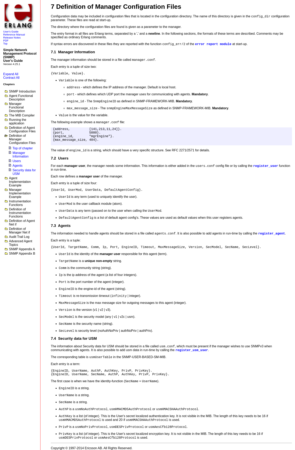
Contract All (11, 77)
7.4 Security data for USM (74, 338)
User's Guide (11, 31)
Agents (18, 165)
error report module (213, 44)
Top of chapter (23, 148)
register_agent (271, 233)
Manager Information (21, 154)
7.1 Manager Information (73, 52)
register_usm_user (191, 350)
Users (17, 161)
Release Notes (12, 37)
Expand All (10, 74)
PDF (6, 40)
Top (5, 43)
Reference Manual (14, 34)
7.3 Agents (61, 226)
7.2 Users (59, 158)
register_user (265, 166)
